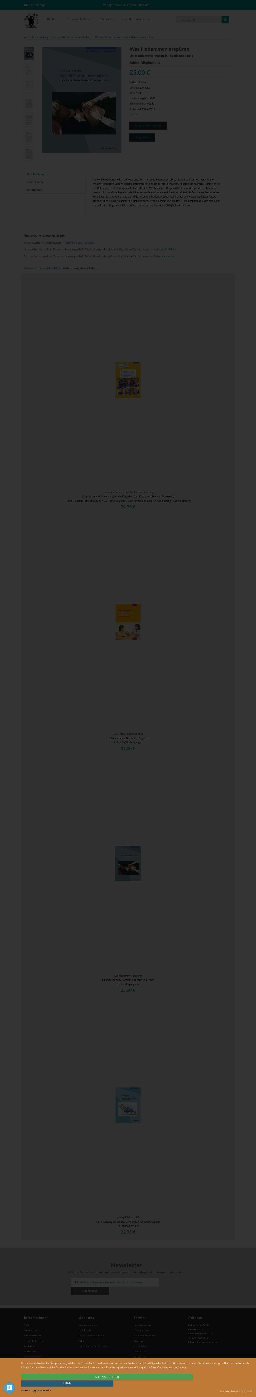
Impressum (224, 1391)
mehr (218, 1384)
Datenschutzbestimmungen (241, 1391)
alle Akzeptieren (102, 1384)
